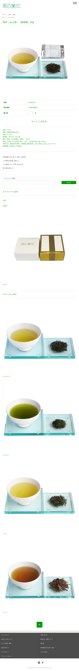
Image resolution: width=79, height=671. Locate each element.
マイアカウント (5, 652)
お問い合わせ (44, 634)
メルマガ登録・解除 (6, 643)
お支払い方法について (6, 639)
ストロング (11, 17)
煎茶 (14, 14)
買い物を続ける (8, 168)
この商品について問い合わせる (13, 164)
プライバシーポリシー (6, 656)
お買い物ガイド (5, 647)
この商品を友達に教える (11, 160)
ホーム (4, 14)
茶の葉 (42, 643)
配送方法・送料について (47, 639)
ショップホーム (5, 634)
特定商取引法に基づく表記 (47, 647)
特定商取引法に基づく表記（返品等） (15, 157)
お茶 (9, 14)
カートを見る (44, 652)
